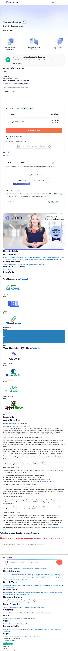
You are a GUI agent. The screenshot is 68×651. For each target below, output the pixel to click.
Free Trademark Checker (37, 607)
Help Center (11, 423)
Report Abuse (25, 624)
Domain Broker (27, 578)
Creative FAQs (18, 613)
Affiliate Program (43, 629)
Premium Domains (8, 574)
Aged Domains (47, 576)
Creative (19, 264)
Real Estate (29, 568)
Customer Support (8, 624)
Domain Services (11, 571)
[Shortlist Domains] (56, 2)
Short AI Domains (37, 578)
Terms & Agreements (35, 637)
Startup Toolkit (13, 602)
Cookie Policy (25, 637)
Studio (37, 264)
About (5, 618)
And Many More (56, 259)
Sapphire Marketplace (44, 592)
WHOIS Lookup (44, 585)
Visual (23, 264)
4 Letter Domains (58, 574)
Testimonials (23, 618)
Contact (9, 618)
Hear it (5, 71)
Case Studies (16, 618)
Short (9, 270)
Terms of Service (8, 637)
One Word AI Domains (20, 579)
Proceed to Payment (44, 130)
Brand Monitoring (25, 607)
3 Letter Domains (48, 574)
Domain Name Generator (10, 585)
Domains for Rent (18, 578)
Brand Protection (11, 604)
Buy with (34, 202)
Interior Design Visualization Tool (29, 257)
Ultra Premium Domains (21, 574)
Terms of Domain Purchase (47, 481)
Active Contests (27, 613)
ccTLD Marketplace (56, 592)
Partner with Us (11, 626)
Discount (52, 163)
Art (26, 264)
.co (12, 270)
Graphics (5, 264)
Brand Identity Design (19, 600)
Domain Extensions (33, 585)
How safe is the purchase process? (13, 496)
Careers (32, 618)
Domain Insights (53, 585)
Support (7, 620)
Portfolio (41, 264)
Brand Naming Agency (32, 600)
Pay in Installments (34, 122)
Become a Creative (8, 613)
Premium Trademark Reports (11, 607)
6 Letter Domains (17, 576)
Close (3, 557)
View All (24, 279)
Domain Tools (10, 582)
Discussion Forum (24, 594)
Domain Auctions (14, 594)
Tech (14, 568)
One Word (43, 568)
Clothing (18, 568)
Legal (6, 633)
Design (11, 264)
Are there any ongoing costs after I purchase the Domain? (19, 484)
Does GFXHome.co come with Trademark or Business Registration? (22, 437)
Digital (29, 264)
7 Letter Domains (27, 576)
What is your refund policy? (11, 467)
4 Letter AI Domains (59, 578)
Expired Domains (8, 578)
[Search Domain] (59, 562)
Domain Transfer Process (49, 434)
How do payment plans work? (11, 512)
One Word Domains (37, 576)
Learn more (17, 63)
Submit (14, 91)
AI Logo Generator (30, 602)
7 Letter (5, 270)
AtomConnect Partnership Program (13, 629)
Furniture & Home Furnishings (11, 257)
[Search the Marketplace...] (16, 87)
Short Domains (39, 574)
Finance (24, 568)
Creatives (8, 609)
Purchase (5, 155)
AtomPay (5, 594)
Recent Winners (36, 613)
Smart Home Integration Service (43, 259)
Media (33, 264)
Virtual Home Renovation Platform (48, 257)
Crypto (35, 568)
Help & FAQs (17, 624)
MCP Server (51, 629)
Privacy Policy (17, 637)
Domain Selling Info (18, 592)
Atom (6, 615)
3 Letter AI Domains (47, 578)
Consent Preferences (9, 640)
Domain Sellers (10, 589)
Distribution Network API (31, 629)
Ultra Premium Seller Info (31, 592)
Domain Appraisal (23, 585)
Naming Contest (8, 600)
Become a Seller (7, 592)
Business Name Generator (46, 600)
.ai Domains (31, 574)
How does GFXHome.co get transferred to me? (17, 426)
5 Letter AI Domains (8, 579)
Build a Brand (21, 602)
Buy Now (34, 114)
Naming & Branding (12, 596)
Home (14, 264)
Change (6, 91)
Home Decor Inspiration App (25, 259)
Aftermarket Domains (58, 576)
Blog (29, 618)
